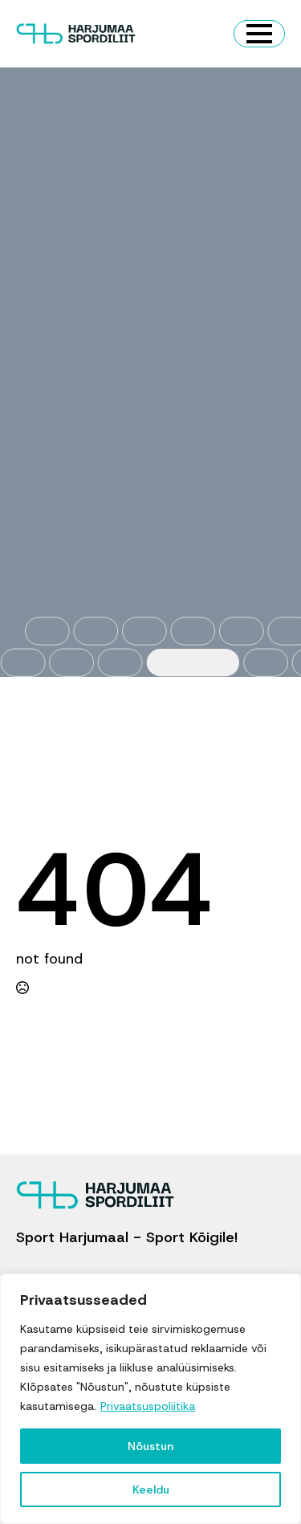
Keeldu (150, 1489)
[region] (150, 1398)
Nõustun (150, 1446)
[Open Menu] (259, 34)
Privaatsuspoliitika (147, 1406)
